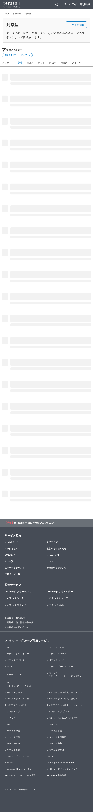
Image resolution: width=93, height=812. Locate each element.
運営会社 (9, 618)
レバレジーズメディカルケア (19, 756)
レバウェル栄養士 (55, 743)
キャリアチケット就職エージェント (64, 692)
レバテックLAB (55, 605)
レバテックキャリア (57, 598)
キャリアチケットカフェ (17, 699)
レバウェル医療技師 (57, 737)
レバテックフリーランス (18, 591)
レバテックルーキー (15, 598)
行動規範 (9, 622)
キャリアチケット (13, 692)
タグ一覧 (17, 14)
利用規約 (20, 618)
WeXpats (9, 762)
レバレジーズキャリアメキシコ (62, 769)
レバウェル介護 (12, 730)
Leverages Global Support (60, 762)
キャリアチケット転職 (16, 705)
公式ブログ (52, 542)
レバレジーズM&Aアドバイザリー (63, 718)
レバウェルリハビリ (15, 743)
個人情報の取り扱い (26, 622)
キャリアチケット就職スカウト (62, 699)
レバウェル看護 (54, 730)
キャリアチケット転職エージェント (64, 705)
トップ (6, 14)
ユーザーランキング (15, 568)
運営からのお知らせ (57, 548)
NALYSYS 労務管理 (57, 775)
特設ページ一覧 (12, 574)
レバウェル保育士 (13, 737)
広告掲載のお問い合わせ (17, 627)
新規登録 (85, 4)
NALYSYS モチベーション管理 (20, 775)
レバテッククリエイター (60, 591)
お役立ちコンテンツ (57, 568)
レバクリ (9, 724)
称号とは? (10, 555)
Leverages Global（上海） (18, 769)
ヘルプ (50, 561)
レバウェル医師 (12, 750)
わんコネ (51, 756)
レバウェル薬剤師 (55, 750)
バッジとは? (11, 548)
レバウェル (52, 724)
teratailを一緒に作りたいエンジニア (34, 522)
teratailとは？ (12, 542)
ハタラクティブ (12, 711)
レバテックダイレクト (17, 605)
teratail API (53, 555)
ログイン (74, 4)
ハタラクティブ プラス (58, 711)
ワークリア (10, 718)
